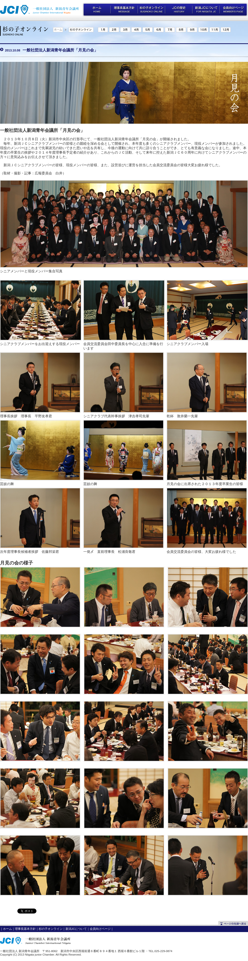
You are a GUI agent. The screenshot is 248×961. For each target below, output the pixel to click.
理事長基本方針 (25, 928)
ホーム (7, 928)
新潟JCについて (76, 928)
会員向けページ (100, 928)
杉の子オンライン (50, 928)
